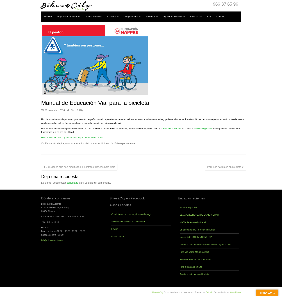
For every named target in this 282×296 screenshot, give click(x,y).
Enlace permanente (125, 143)
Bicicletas (113, 16)
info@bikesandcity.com (52, 240)
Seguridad (151, 16)
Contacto (220, 16)
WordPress (235, 292)
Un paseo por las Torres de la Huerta (197, 230)
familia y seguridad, (203, 128)
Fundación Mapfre (172, 128)
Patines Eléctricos (93, 16)
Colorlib (209, 292)
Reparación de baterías (68, 16)
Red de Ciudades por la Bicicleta (195, 259)
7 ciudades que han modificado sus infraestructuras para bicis (79, 167)
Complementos (132, 16)
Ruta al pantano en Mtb (191, 267)
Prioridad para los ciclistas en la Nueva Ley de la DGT (205, 244)
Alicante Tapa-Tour (188, 207)
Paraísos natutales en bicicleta (225, 167)
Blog (209, 16)
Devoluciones (117, 236)
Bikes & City (76, 110)
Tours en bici (196, 16)
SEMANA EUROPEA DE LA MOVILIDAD (199, 215)
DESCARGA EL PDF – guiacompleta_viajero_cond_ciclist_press (72, 137)
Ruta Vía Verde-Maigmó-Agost (194, 252)
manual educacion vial (76, 143)
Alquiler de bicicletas (174, 16)
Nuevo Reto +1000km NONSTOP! (196, 237)
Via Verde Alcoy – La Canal (193, 222)
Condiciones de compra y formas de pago (131, 214)
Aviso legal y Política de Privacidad (128, 221)
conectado (72, 182)
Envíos (114, 229)
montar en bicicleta (100, 143)
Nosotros (48, 16)
